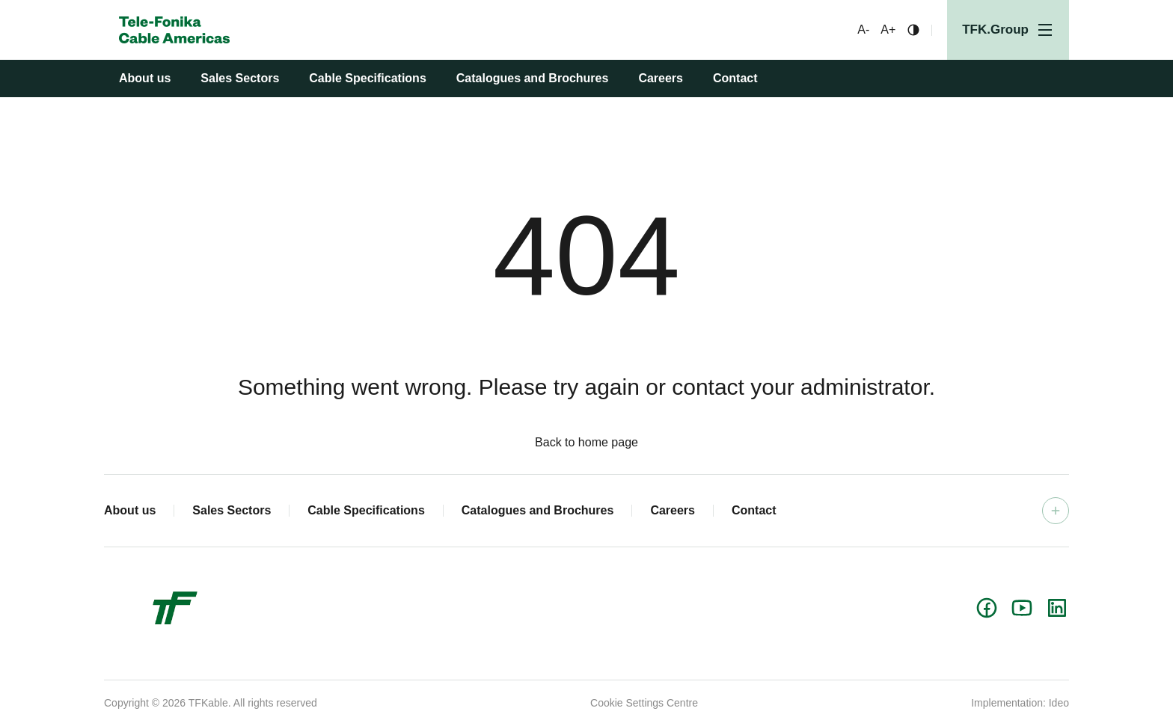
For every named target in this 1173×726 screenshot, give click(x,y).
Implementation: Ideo (1020, 703)
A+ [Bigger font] (887, 30)
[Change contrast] (913, 30)
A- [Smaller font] (863, 30)
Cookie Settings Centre (644, 703)
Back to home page (586, 442)
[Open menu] (1008, 30)
